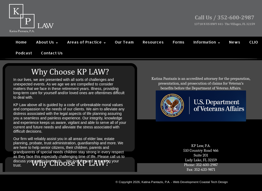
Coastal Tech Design (213, 182)
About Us (47, 42)
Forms (178, 42)
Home (21, 42)
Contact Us (52, 52)
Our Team (124, 42)
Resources (153, 42)
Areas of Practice (86, 42)
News (234, 42)
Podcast (24, 52)
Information (206, 42)
